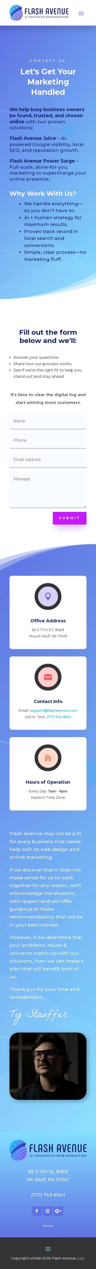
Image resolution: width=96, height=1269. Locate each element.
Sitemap (48, 1225)
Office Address (48, 621)
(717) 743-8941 (58, 717)
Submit (70, 518)
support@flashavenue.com (53, 710)
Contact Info (48, 701)
